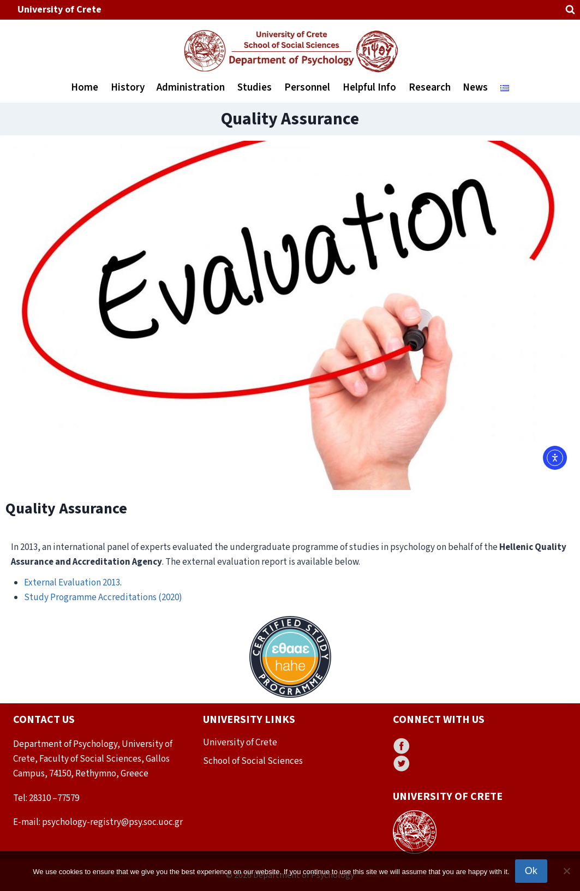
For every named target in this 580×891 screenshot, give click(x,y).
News (475, 87)
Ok (531, 870)
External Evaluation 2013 (72, 582)
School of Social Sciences (253, 761)
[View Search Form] (570, 10)
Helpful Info (369, 87)
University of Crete (59, 9)
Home (84, 87)
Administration (191, 87)
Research (430, 87)
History (128, 87)
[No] (566, 870)
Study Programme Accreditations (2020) (103, 597)
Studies (254, 87)
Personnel (307, 87)
